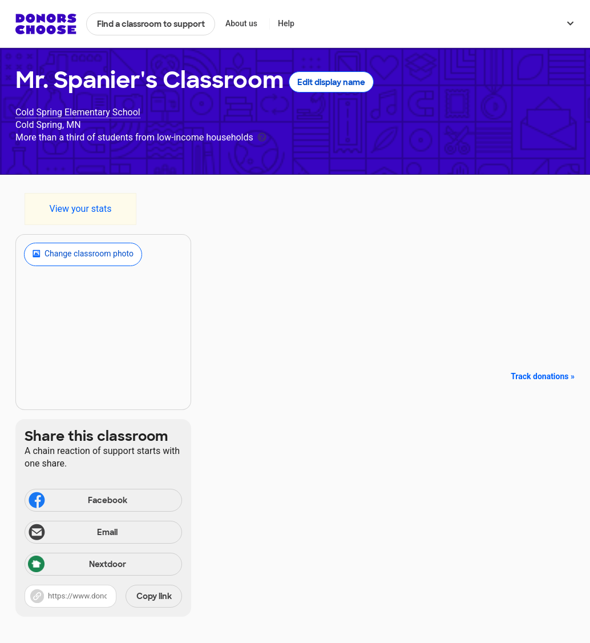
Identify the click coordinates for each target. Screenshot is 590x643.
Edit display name (331, 82)
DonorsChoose (45, 24)
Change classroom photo (83, 254)
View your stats (80, 208)
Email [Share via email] (72, 533)
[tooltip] (262, 136)
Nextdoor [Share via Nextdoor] (77, 565)
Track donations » (543, 376)
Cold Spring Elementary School (77, 112)
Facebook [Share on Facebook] (77, 501)
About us (241, 23)
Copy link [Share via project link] (154, 596)
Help (286, 23)
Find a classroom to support (151, 24)
